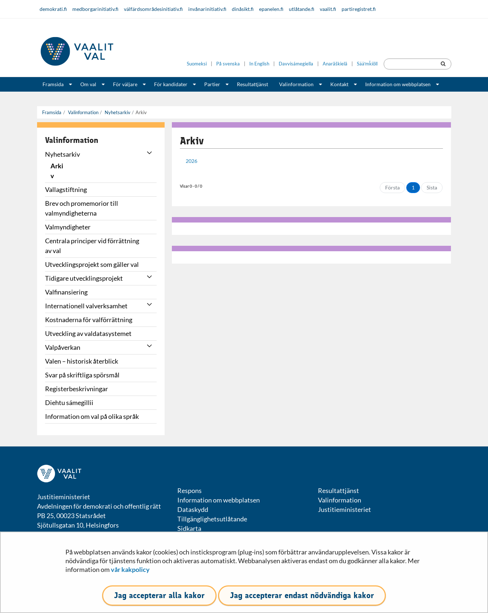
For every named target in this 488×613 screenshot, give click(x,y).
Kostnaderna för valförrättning (88, 320)
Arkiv (57, 171)
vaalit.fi (328, 9)
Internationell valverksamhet (86, 306)
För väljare (125, 84)
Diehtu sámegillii (69, 402)
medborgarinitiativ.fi (95, 9)
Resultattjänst (252, 84)
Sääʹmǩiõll (367, 64)
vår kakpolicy (130, 569)
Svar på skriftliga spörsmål (82, 375)
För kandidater (170, 84)
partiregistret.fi (359, 9)
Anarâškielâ (335, 64)
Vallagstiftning (66, 189)
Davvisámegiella (296, 64)
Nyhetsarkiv (117, 112)
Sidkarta (189, 528)
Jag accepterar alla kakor (159, 595)
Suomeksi (197, 64)
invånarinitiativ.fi (207, 9)
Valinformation (296, 84)
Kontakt (339, 84)
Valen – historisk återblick (81, 361)
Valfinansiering (66, 292)
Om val (88, 84)
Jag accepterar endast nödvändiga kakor (302, 595)
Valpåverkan (62, 347)
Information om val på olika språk (92, 416)
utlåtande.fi (301, 9)
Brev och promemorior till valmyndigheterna (81, 208)
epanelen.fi (271, 9)
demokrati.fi (53, 9)
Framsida (53, 84)
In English (259, 64)
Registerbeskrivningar (76, 389)
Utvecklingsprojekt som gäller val (92, 264)
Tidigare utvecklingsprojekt (84, 278)
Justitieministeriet (344, 509)
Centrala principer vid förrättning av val (92, 246)
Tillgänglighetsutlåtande (212, 519)
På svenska (228, 64)
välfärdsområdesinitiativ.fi (153, 9)
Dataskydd (192, 509)
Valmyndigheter (67, 227)
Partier (212, 84)
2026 (191, 161)
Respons (189, 490)
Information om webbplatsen (398, 84)
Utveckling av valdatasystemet (88, 333)
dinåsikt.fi (243, 9)
